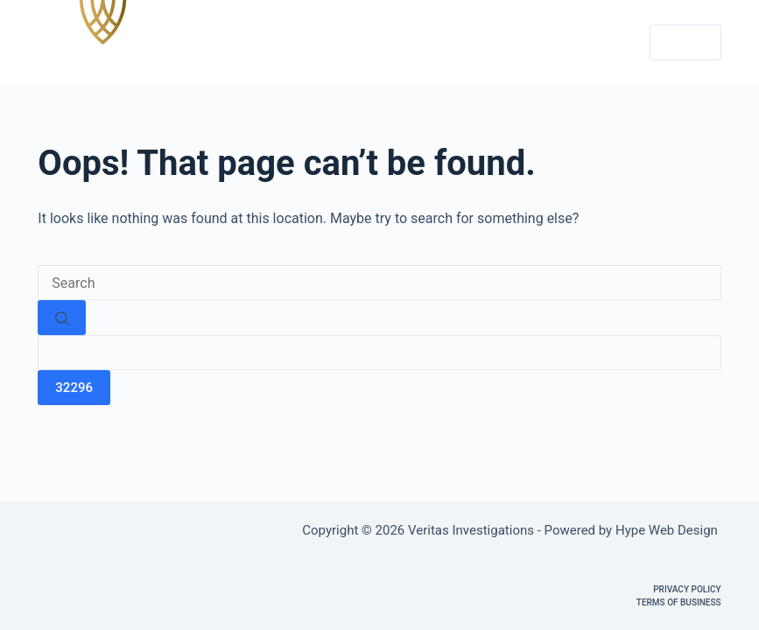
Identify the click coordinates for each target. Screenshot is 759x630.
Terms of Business (678, 602)
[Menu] (685, 42)
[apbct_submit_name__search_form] (74, 387)
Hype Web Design (668, 530)
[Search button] (62, 317)
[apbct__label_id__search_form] (379, 352)
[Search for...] (379, 282)
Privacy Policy (686, 589)
